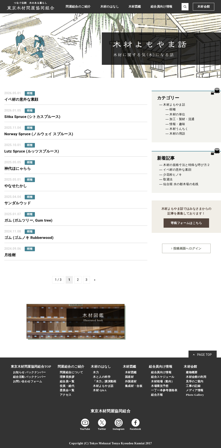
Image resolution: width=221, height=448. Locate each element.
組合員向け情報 (161, 372)
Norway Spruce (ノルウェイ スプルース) (38, 134)
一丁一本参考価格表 (164, 390)
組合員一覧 (67, 381)
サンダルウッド (17, 203)
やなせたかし (15, 186)
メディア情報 (194, 390)
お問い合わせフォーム (27, 381)
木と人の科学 (101, 376)
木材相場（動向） (162, 381)
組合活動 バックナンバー (29, 376)
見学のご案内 (194, 381)
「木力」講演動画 (104, 381)
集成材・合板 (134, 386)
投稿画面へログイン (186, 248)
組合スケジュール (162, 376)
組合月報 (157, 394)
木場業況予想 (160, 386)
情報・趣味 (177, 124)
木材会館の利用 (196, 376)
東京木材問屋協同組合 (110, 411)
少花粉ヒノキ (172, 174)
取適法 (167, 179)
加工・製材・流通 (181, 119)
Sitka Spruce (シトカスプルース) (32, 116)
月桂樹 (10, 255)
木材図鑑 (131, 372)
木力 (96, 372)
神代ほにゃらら (17, 168)
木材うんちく (178, 128)
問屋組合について (71, 372)
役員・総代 (67, 386)
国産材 (129, 376)
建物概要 (192, 372)
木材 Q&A (99, 390)
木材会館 (203, 6)
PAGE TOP (204, 354)
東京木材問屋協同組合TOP (31, 366)
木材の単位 (177, 114)
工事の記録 (193, 386)
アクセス (66, 394)
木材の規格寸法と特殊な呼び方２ (186, 165)
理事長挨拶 (67, 376)
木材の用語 (177, 133)
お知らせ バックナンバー (29, 372)
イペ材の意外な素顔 (21, 99)
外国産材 (131, 381)
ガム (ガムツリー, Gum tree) (28, 220)
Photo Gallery (195, 394)
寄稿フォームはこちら (186, 223)
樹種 (172, 109)
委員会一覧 (67, 390)
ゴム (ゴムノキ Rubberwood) (29, 237)
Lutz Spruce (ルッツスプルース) (31, 151)
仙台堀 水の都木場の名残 (180, 184)
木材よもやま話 (174, 104)
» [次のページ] (95, 280)
